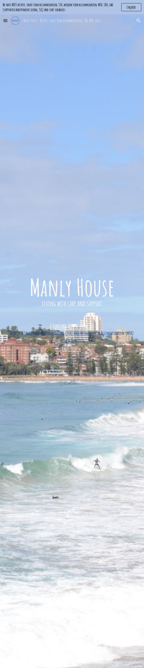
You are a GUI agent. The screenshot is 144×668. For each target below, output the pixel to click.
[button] (5, 20)
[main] (72, 314)
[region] (72, 7)
